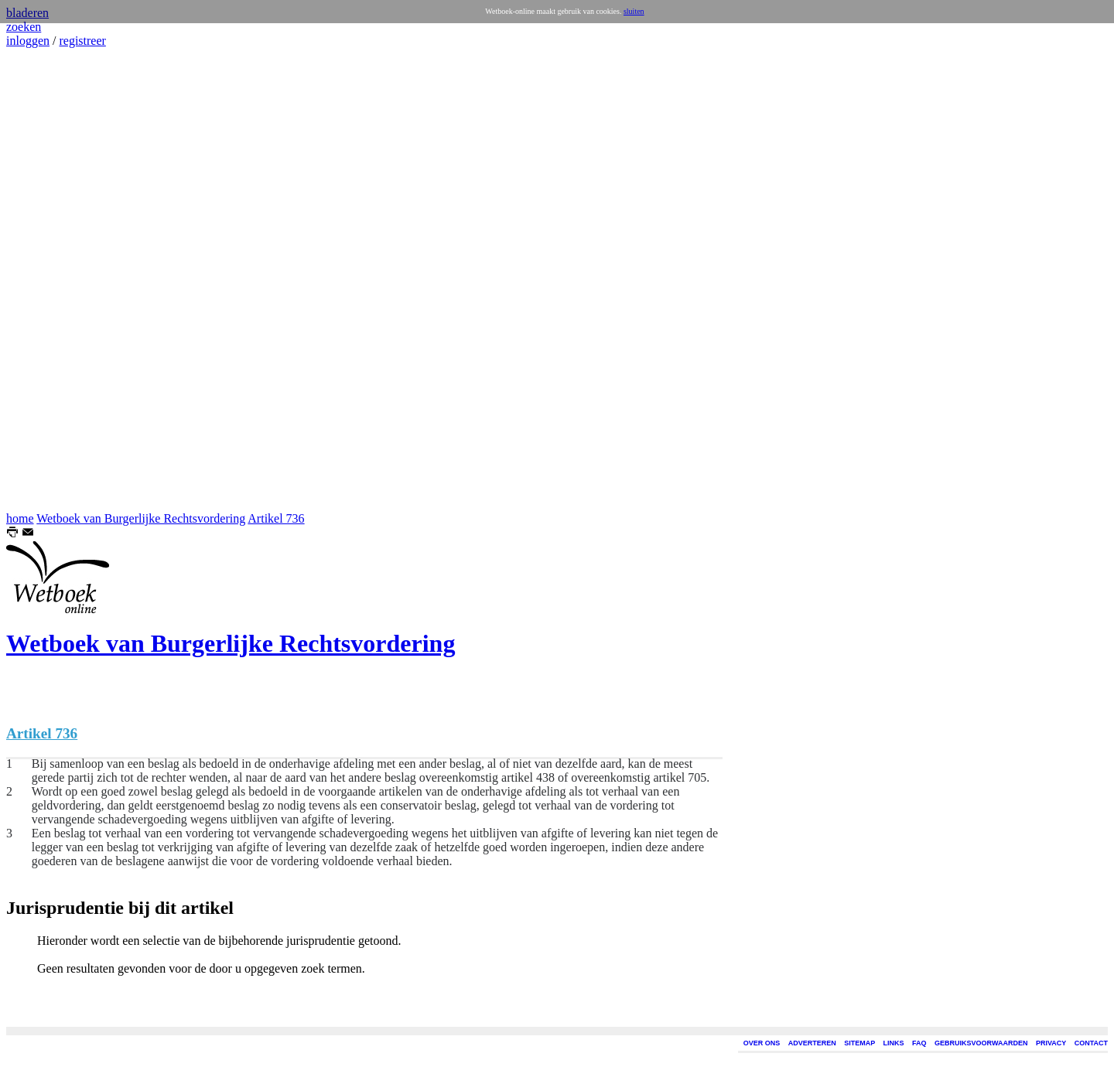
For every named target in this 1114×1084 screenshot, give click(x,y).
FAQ (919, 1043)
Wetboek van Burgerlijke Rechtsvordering (140, 518)
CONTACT (1091, 1043)
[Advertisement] (52, 280)
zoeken (23, 26)
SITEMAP (859, 1043)
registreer (82, 40)
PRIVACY (1051, 1043)
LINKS (893, 1043)
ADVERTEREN (812, 1043)
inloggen (28, 40)
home (20, 518)
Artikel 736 (276, 518)
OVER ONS (762, 1043)
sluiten (634, 11)
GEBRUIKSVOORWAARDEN (981, 1043)
